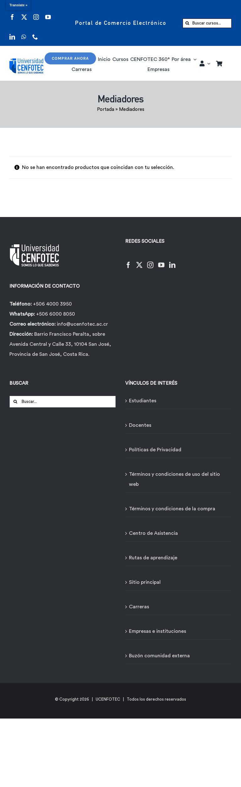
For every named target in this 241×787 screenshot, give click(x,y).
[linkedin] (12, 33)
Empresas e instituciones (157, 631)
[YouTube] (161, 261)
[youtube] (48, 13)
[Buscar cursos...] (207, 23)
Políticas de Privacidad (155, 449)
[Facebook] (128, 261)
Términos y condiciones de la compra (172, 508)
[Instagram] (150, 261)
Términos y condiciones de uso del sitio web (174, 479)
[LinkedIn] (172, 261)
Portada (105, 109)
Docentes (140, 425)
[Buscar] (187, 23)
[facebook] (12, 13)
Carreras (139, 606)
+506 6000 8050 (55, 314)
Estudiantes (142, 400)
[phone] (35, 33)
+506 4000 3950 (52, 304)
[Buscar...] (62, 402)
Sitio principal (145, 582)
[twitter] (24, 13)
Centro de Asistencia (153, 533)
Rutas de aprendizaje (153, 557)
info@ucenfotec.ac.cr (82, 324)
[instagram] (36, 13)
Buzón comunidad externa (159, 655)
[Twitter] (139, 261)
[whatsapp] (23, 33)
